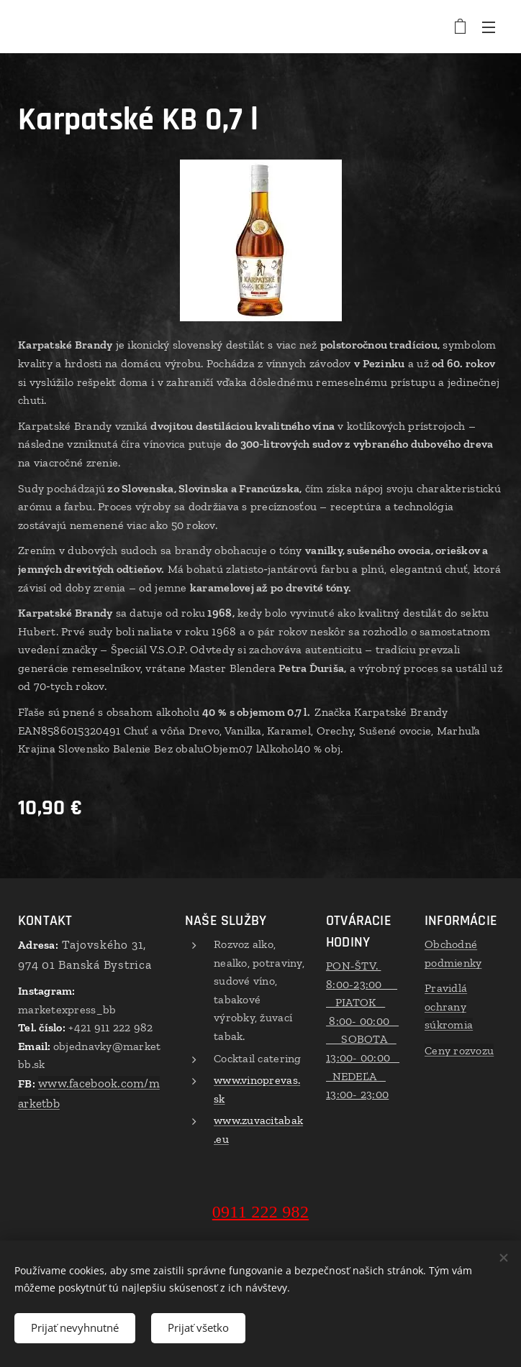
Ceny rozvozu (459, 1050)
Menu (488, 27)
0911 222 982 (260, 1211)
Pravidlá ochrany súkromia (449, 1006)
